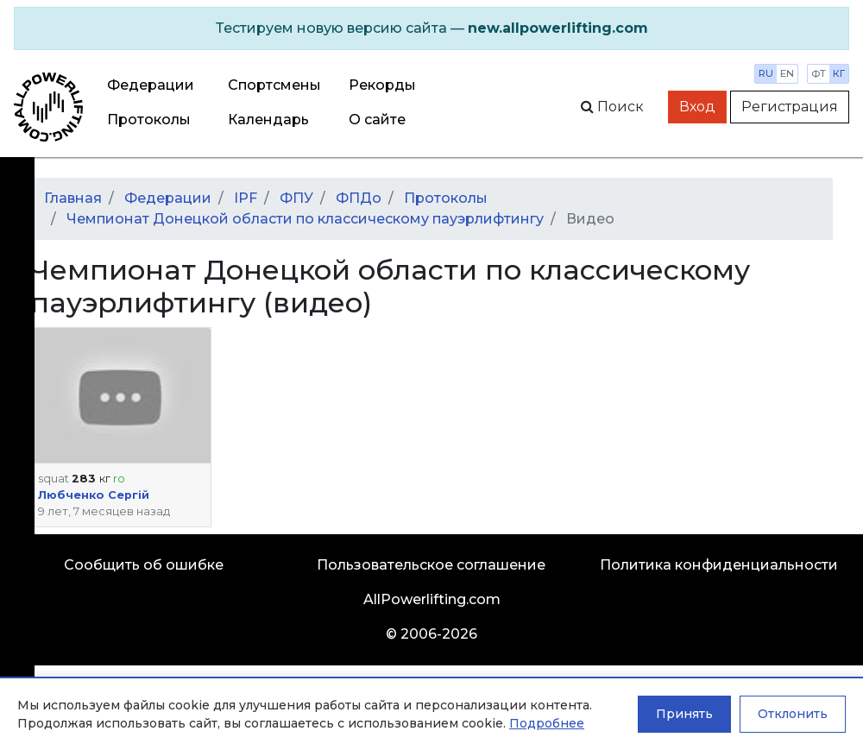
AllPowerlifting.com (432, 599)
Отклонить (793, 714)
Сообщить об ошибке (144, 565)
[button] (121, 395)
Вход (697, 106)
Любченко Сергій (93, 494)
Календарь (268, 119)
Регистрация (789, 106)
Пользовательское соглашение (431, 565)
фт (818, 73)
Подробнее (546, 723)
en (787, 73)
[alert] (431, 28)
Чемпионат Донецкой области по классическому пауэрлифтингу (305, 219)
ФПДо (358, 198)
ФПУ (296, 198)
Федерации (150, 85)
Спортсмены (274, 85)
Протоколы (149, 119)
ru (766, 73)
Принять (684, 714)
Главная (73, 198)
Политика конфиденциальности (719, 565)
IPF (245, 198)
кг (839, 73)
